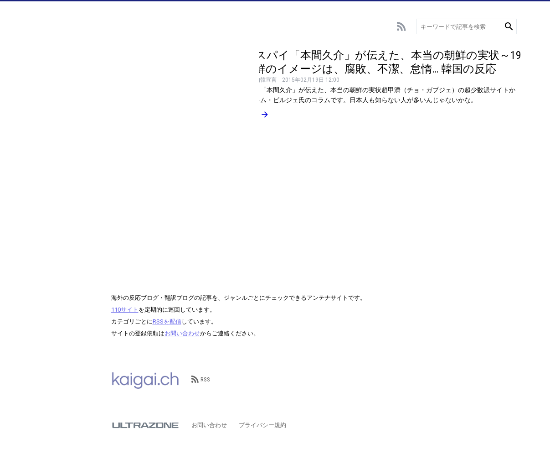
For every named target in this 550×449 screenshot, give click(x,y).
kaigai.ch (145, 380)
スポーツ (47, 94)
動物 (41, 176)
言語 (41, 163)
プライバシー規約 (262, 425)
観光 (41, 190)
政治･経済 (49, 204)
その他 (44, 231)
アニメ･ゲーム (55, 108)
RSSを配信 (167, 321)
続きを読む (245, 114)
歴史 (41, 217)
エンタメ (47, 122)
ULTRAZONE (145, 425)
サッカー (47, 67)
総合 (41, 53)
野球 (41, 81)
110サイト (125, 309)
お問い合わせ (182, 333)
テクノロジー (53, 149)
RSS (200, 379)
